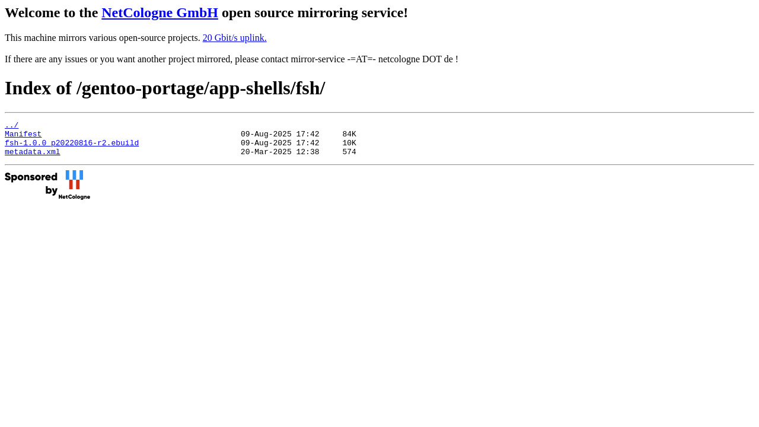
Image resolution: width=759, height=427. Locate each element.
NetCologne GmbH (159, 12)
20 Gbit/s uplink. (235, 38)
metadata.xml (32, 158)
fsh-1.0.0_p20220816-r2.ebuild (72, 147)
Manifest (23, 137)
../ (11, 126)
